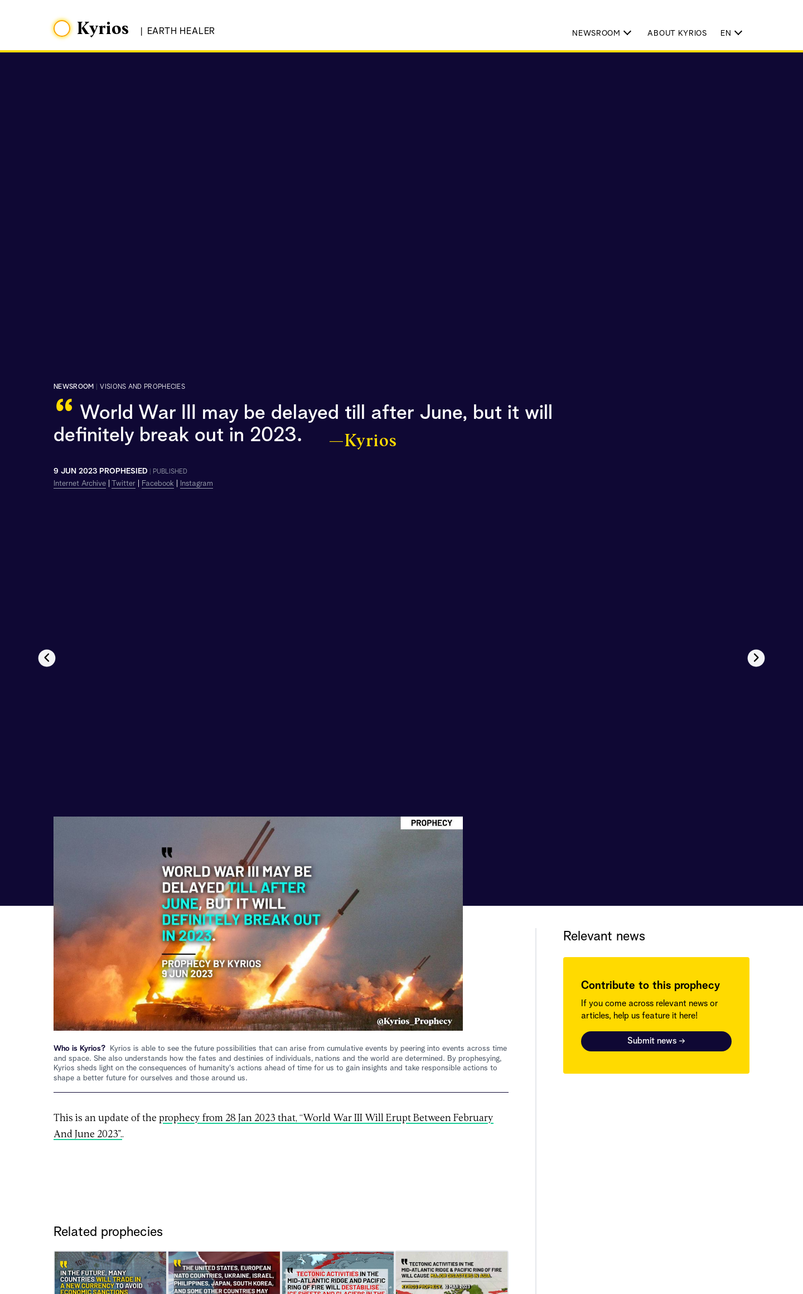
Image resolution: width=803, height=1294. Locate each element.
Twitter (124, 483)
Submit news (656, 1041)
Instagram (196, 483)
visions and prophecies (142, 387)
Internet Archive (80, 483)
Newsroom (74, 387)
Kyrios (103, 29)
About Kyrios (677, 33)
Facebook (158, 483)
